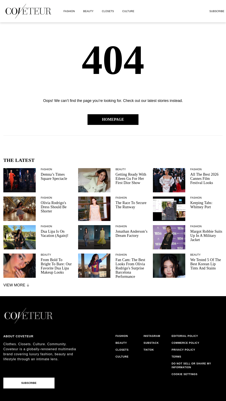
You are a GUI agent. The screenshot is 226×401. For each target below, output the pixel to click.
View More (16, 285)
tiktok (148, 349)
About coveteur (18, 336)
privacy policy (183, 349)
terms (177, 356)
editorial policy (185, 336)
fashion (69, 11)
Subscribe (216, 11)
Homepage (113, 119)
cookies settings (185, 374)
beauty (88, 11)
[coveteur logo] (28, 11)
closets (108, 11)
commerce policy (185, 342)
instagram (151, 336)
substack (151, 342)
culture (128, 11)
